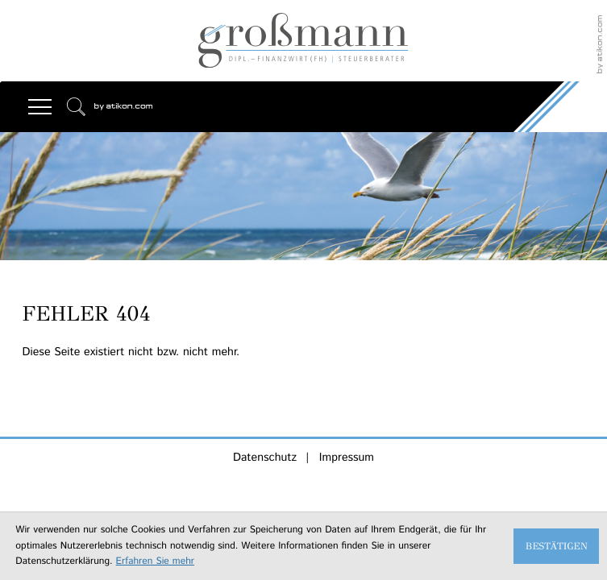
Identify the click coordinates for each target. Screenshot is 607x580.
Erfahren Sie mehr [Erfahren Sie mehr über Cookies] (155, 561)
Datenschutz (265, 457)
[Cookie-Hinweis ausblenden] (556, 546)
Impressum (346, 457)
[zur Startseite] (303, 41)
